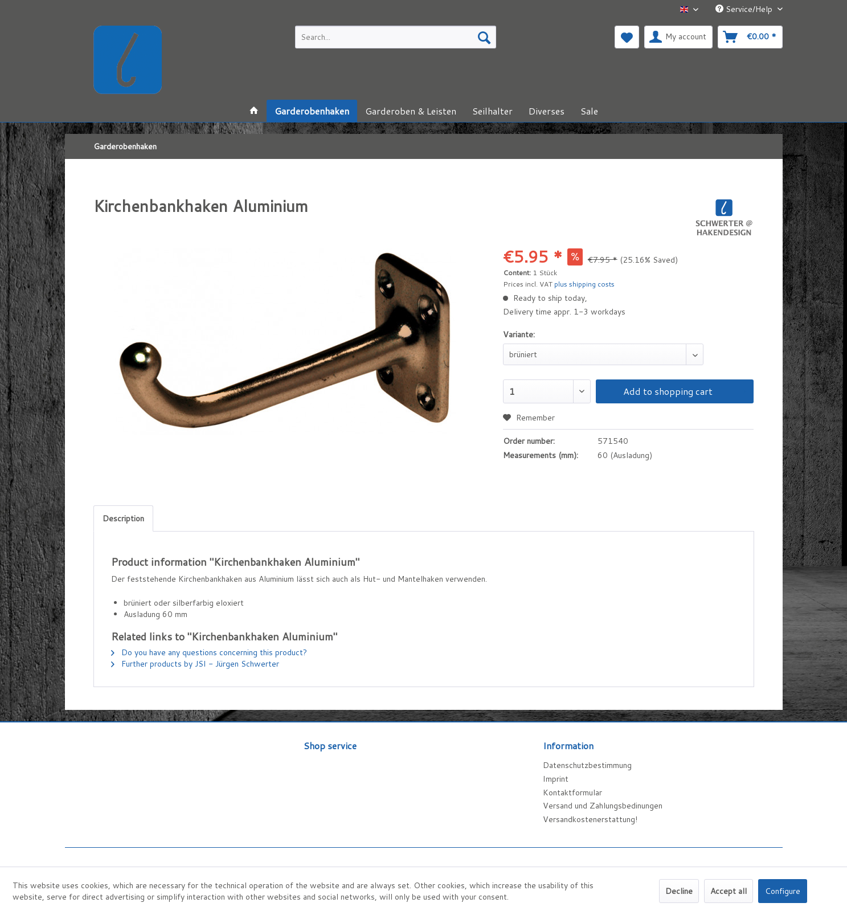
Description (123, 518)
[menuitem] (395, 37)
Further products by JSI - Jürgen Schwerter (195, 663)
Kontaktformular (572, 792)
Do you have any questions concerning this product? (209, 652)
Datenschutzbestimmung (587, 765)
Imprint (555, 779)
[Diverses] (546, 111)
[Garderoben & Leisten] (410, 111)
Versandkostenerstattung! (590, 819)
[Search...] (395, 37)
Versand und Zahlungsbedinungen (602, 805)
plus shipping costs (584, 284)
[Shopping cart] (750, 37)
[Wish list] (627, 37)
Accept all (728, 891)
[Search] (484, 37)
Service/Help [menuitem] (745, 9)
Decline (679, 891)
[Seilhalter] (492, 111)
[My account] (678, 37)
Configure (782, 891)
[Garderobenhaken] (312, 111)
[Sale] (589, 111)
